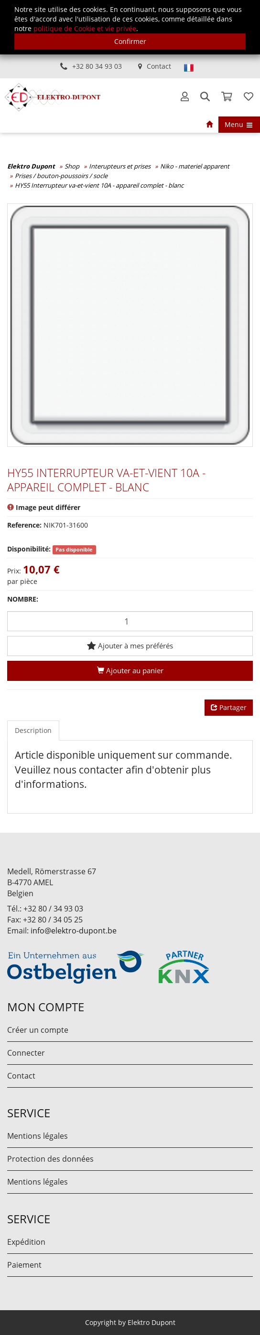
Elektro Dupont (31, 166)
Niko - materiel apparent (194, 166)
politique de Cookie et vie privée (84, 28)
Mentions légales (37, 1136)
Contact (159, 66)
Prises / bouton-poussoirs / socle (61, 175)
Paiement (24, 1265)
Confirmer (130, 41)
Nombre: (22, 599)
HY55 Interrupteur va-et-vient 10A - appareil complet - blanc (99, 185)
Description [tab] (33, 730)
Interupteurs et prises (120, 166)
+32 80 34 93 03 (97, 66)
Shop (72, 166)
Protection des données (50, 1159)
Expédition (26, 1242)
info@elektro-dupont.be (74, 930)
